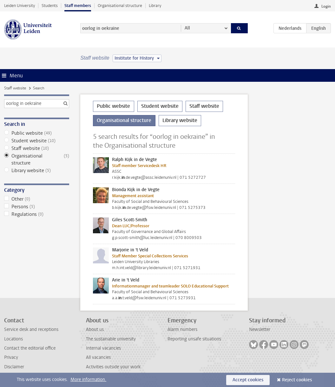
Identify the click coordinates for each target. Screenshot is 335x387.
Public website (36, 133)
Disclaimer (14, 367)
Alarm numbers (182, 329)
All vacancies (98, 357)
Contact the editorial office (30, 348)
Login (326, 6)
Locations (13, 339)
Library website (36, 170)
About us (95, 329)
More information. (88, 380)
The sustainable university (111, 339)
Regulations (36, 214)
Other (36, 199)
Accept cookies (248, 380)
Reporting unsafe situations (194, 339)
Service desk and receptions (31, 329)
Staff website (15, 88)
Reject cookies (297, 380)
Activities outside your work (113, 367)
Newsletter (259, 329)
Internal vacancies (103, 348)
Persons (36, 206)
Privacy (11, 357)
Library (155, 5)
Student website (36, 140)
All (187, 28)
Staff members (77, 5)
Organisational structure (120, 5)
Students (50, 5)
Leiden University (19, 5)
